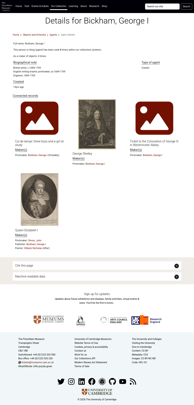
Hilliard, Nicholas (33, 248)
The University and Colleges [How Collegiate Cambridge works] (147, 339)
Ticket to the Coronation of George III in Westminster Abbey (154, 143)
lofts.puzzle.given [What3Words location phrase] (42, 366)
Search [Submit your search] (186, 6)
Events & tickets (40, 6)
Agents (53, 34)
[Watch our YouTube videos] (123, 381)
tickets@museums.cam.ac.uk (38, 362)
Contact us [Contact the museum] (80, 350)
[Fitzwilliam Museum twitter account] (61, 381)
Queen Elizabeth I (26, 230)
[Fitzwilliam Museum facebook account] (82, 381)
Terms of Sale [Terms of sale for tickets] (81, 366)
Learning (73, 6)
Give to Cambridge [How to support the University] (142, 346)
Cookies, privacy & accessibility (91, 346)
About (83, 6)
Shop (104, 6)
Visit (26, 6)
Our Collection (58, 6)
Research (94, 6)
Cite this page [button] (24, 265)
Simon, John (34, 240)
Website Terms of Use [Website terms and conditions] (86, 343)
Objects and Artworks (34, 34)
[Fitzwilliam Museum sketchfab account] (102, 381)
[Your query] (162, 6)
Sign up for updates (97, 294)
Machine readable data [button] (30, 276)
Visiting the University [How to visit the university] (143, 343)
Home (19, 6)
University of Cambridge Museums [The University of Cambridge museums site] (93, 339)
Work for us (80, 354)
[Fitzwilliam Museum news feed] (133, 381)
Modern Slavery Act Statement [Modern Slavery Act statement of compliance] (90, 362)
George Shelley (82, 153)
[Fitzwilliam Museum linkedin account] (92, 381)
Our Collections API (84, 358)
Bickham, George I (38, 155)
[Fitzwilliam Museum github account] (113, 381)
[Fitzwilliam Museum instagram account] (71, 381)
